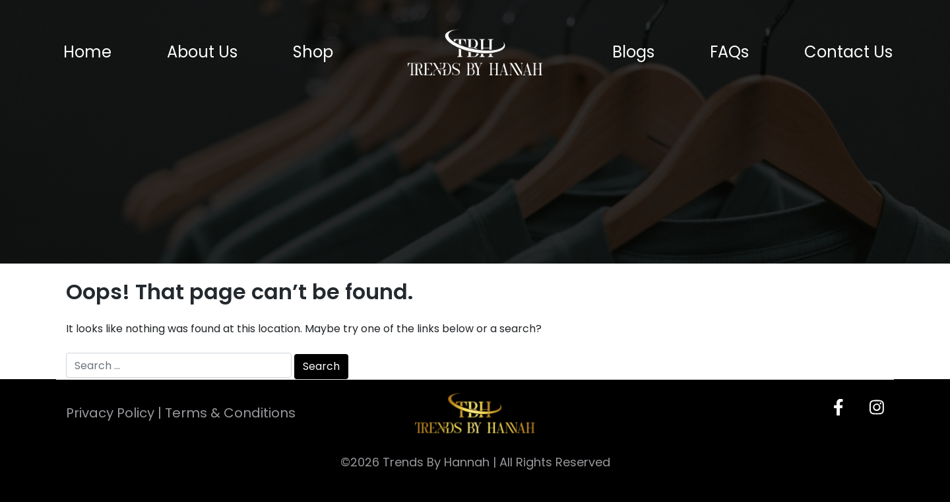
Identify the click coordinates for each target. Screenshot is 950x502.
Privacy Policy (110, 413)
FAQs (729, 52)
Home (87, 52)
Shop (313, 52)
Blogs (633, 52)
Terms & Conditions (230, 413)
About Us (202, 52)
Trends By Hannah (436, 462)
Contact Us (848, 52)
